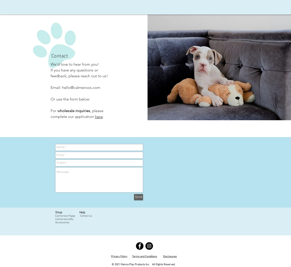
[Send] (138, 197)
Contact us (86, 216)
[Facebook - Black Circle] (139, 246)
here (99, 116)
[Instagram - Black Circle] (149, 246)
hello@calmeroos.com (81, 87)
